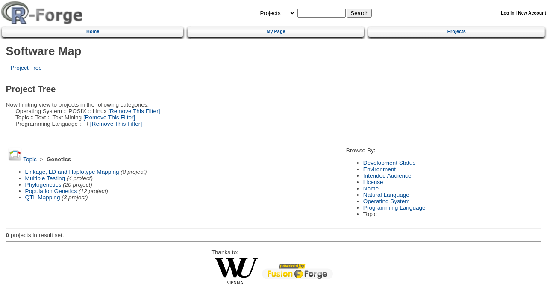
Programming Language (394, 207)
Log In (507, 13)
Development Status (389, 163)
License (373, 182)
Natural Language (386, 195)
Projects (456, 31)
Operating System (386, 201)
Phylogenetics (43, 184)
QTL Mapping (42, 197)
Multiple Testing (45, 178)
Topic (30, 159)
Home (92, 31)
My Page (275, 31)
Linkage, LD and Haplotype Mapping (72, 172)
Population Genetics (51, 191)
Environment (379, 169)
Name (371, 188)
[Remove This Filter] (133, 111)
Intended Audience (387, 175)
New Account (532, 13)
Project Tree (26, 68)
